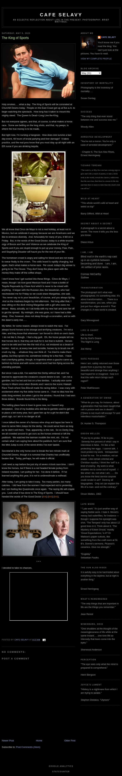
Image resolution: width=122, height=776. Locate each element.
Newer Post (8, 740)
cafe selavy (61, 14)
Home (39, 740)
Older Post (69, 740)
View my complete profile (96, 59)
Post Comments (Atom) (28, 747)
